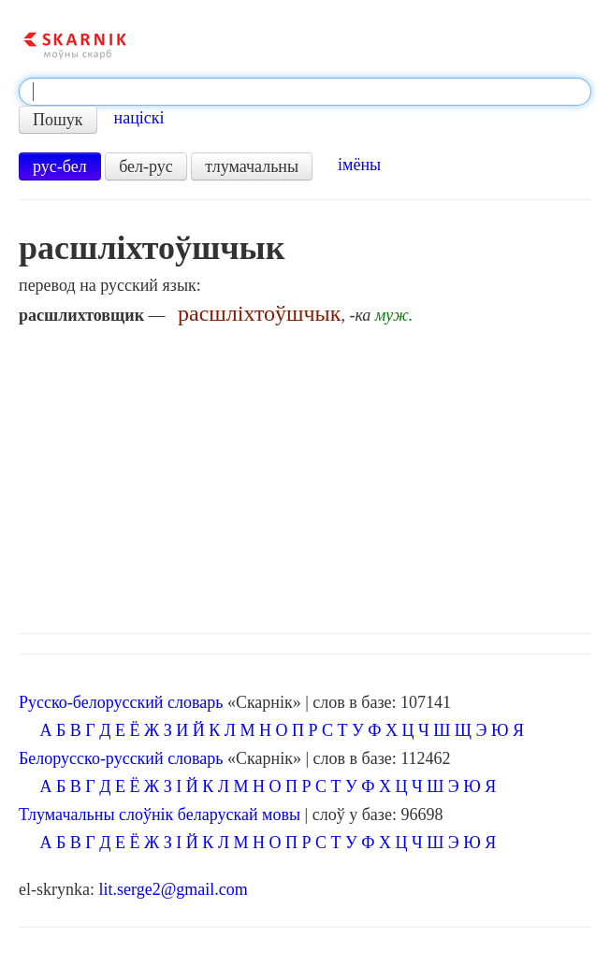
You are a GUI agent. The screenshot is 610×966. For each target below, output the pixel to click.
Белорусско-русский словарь (121, 758)
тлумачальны (251, 166)
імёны (359, 164)
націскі (139, 117)
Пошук (58, 119)
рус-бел (60, 166)
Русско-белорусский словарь (121, 702)
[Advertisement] (305, 474)
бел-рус (146, 166)
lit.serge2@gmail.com (172, 889)
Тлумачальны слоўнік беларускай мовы (159, 814)
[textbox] (305, 92)
